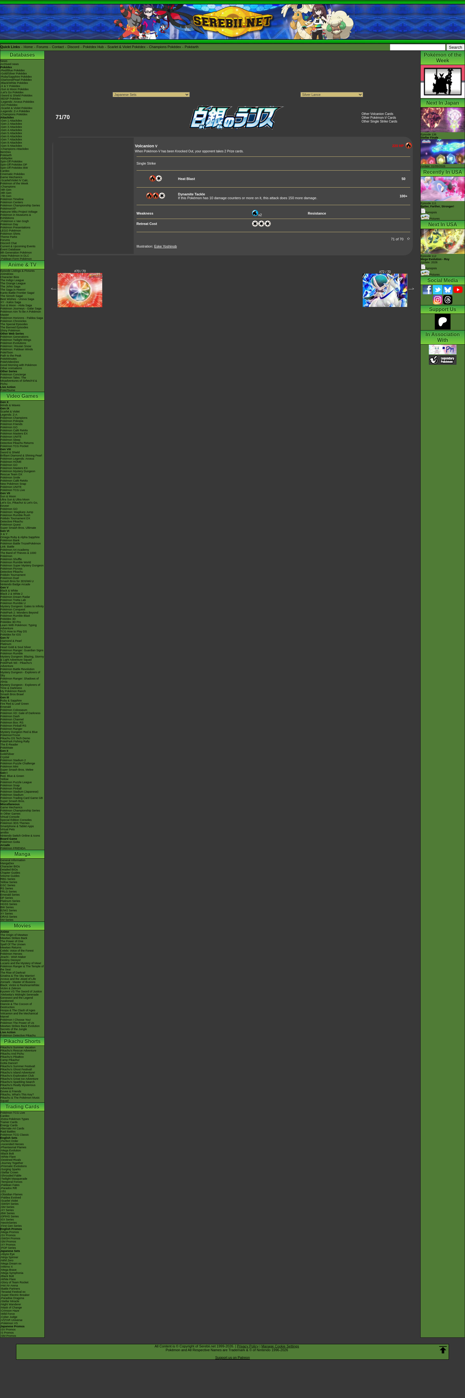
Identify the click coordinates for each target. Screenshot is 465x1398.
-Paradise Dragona (12, 1298)
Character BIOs (10, 866)
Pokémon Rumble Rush (15, 515)
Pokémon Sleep (10, 439)
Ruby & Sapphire (11, 700)
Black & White (9, 590)
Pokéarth (192, 47)
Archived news (9, 64)
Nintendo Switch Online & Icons (20, 835)
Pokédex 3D (8, 618)
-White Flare (8, 1156)
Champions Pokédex (165, 47)
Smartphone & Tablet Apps (17, 826)
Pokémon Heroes (11, 953)
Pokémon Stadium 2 (13, 760)
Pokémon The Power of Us (17, 1022)
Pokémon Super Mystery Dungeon (22, 565)
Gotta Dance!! (9, 1063)
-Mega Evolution (10, 1150)
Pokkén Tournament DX (15, 518)
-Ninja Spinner (9, 1257)
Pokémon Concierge (13, 374)
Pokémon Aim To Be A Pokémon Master (20, 313)
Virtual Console (10, 816)
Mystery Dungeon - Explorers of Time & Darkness (20, 686)
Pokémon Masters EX (14, 433)
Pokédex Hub (93, 47)
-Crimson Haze (9, 1310)
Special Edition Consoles (16, 820)
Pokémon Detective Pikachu (18, 1035)
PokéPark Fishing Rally (15, 741)
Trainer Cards (9, 1122)
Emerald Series (10, 894)
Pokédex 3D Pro (10, 622)
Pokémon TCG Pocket (14, 446)
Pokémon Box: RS (12, 722)
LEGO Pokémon (10, 230)
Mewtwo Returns (10, 947)
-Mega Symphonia (11, 1273)
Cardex (4, 170)
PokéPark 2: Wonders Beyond (19, 612)
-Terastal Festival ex (12, 1291)
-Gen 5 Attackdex (11, 133)
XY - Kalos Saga (10, 302)
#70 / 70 (80, 271)
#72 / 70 (385, 272)
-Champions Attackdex (14, 148)
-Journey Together (11, 1163)
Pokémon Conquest (12, 609)
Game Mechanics (11, 177)
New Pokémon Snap (13, 483)
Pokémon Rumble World (15, 562)
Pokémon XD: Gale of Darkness (20, 713)
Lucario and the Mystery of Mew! (20, 963)
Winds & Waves (10, 405)
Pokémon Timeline (12, 199)
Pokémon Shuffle (11, 559)
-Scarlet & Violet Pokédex (16, 108)
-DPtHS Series (9, 1216)
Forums (42, 47)
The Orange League (13, 283)
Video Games (22, 396)
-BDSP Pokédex (10, 98)
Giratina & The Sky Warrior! (17, 975)
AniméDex (7, 274)
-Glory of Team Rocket (14, 1282)
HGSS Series (8, 904)
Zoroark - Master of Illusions (18, 982)
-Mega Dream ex (10, 1263)
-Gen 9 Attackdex (11, 145)
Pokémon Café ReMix (14, 430)
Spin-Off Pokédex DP (13, 164)
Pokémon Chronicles (13, 321)
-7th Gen (5, 196)
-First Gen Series (11, 1225)
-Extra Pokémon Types (14, 1119)
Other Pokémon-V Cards (378, 117)
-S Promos (7, 1332)
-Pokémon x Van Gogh (14, 221)
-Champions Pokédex (13, 114)
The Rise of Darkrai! (12, 972)
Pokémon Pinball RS (13, 725)
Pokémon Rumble (11, 653)
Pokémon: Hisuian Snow (15, 346)
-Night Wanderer (10, 1304)
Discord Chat (8, 243)
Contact (58, 47)
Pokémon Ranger (11, 728)
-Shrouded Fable (10, 1175)
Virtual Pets (7, 829)
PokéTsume (7, 390)
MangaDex (7, 863)
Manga (22, 854)
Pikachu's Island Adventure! (17, 1072)
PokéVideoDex (9, 361)
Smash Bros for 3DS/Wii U (17, 581)
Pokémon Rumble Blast (15, 615)
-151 (3, 1191)
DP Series (6, 897)
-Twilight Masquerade (13, 1178)
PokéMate (6, 747)
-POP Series (8, 1247)
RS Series (6, 888)
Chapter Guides (10, 872)
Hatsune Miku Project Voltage (18, 211)
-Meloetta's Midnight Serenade (19, 994)
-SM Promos (8, 1241)
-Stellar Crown (9, 1172)
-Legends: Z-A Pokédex (15, 111)
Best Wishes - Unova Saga (17, 299)
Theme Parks (8, 236)
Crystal (4, 757)
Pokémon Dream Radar (15, 596)
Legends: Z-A (8, 414)
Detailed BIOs (9, 869)
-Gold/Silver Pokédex (13, 73)
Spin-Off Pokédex (11, 161)
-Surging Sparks (10, 1169)
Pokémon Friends (11, 424)
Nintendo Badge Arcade (15, 584)
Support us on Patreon (232, 1357)
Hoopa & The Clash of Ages (17, 1010)
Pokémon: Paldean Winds (16, 349)
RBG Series (7, 879)
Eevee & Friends (10, 1091)
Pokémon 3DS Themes (15, 823)
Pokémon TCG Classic (14, 1134)
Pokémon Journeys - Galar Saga (21, 308)
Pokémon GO (9, 427)
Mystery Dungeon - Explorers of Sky (20, 674)
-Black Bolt (7, 1153)
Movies (22, 925)
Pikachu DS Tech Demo (15, 738)
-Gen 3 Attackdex (11, 126)
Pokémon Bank (10, 540)
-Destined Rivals (10, 1159)
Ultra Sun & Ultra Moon (15, 499)
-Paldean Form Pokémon (16, 258)
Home (28, 47)
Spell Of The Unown (12, 944)
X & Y (4, 534)
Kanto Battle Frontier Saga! (17, 292)
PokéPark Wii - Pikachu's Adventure (16, 664)
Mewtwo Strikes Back (13, 938)
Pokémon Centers (11, 202)
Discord (73, 47)
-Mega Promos (9, 1232)
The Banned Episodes (14, 327)
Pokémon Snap (10, 785)
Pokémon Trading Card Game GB (21, 798)
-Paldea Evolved (10, 1197)
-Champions (8, 186)
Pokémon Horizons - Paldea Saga (21, 317)
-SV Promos (8, 1235)
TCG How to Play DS (13, 631)
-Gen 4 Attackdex (11, 130)
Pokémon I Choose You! (15, 1019)
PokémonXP (8, 208)
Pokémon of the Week (14, 183)
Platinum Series (10, 901)
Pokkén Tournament (12, 574)
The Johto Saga (10, 286)
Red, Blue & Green (12, 776)
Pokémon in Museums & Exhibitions (15, 216)
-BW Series (7, 1213)
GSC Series (7, 885)
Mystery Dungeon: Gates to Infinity (22, 606)
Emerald (5, 706)
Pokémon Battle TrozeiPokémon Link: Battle (20, 545)
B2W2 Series (8, 910)
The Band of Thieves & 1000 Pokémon (18, 554)
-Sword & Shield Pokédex (16, 95)
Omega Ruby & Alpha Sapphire (20, 537)
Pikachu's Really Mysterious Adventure (18, 1087)
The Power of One (11, 941)
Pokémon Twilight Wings (15, 339)
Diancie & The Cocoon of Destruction (16, 1005)
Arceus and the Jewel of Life (18, 978)
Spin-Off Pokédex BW (14, 167)
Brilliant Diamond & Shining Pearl (21, 455)
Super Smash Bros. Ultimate (18, 527)
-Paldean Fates (10, 1185)
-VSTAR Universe (11, 1320)
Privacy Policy (247, 1346)
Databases (22, 54)
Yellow (4, 779)
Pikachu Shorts (22, 1041)
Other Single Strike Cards (379, 121)
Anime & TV (22, 264)
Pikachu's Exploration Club (17, 1075)
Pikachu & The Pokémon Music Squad (20, 1099)
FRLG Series (8, 891)
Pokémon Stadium (12, 794)
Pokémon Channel (12, 719)
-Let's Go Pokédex (12, 92)
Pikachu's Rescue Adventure (18, 1050)
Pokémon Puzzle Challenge (17, 763)
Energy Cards (9, 1125)
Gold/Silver (7, 754)
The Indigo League (12, 280)
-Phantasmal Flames (13, 1147)
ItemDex (5, 152)
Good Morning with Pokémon (18, 365)
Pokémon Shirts (10, 233)
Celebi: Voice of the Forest (17, 950)
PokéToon (6, 352)
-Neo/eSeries (8, 1222)
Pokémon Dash (10, 716)
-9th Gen (5, 189)
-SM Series (7, 1207)
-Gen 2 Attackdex (11, 123)
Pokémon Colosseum (13, 710)
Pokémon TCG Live (12, 490)
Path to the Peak (10, 355)
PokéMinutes (8, 358)
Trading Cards (22, 1106)
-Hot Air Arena (9, 1285)
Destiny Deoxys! (10, 960)
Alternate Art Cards (12, 1128)
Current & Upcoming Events (18, 246)
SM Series (7, 919)
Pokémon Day (9, 224)
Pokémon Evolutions (13, 343)
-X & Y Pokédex (10, 86)
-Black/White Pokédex (14, 83)
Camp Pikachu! (10, 1060)
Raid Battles (8, 1131)
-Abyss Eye (7, 1254)
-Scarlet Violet (9, 1200)
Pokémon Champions (13, 417)
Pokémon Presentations (15, 227)
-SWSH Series (9, 1203)
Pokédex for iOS (10, 634)
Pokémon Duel (9, 578)
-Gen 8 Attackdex (11, 142)
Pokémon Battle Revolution (17, 669)
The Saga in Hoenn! (12, 289)
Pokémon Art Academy (14, 549)
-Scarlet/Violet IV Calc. (14, 180)
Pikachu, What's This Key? (17, 1094)
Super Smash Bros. (12, 801)
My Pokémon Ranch (13, 691)
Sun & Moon (8, 496)
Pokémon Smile (10, 477)
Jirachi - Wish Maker (13, 956)
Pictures (430, 218)
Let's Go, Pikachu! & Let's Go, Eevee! (19, 504)
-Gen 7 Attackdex (11, 139)
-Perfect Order (9, 1141)
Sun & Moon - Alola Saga (16, 305)
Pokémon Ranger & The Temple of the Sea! (22, 968)
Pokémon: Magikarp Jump (16, 512)
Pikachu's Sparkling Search (17, 1082)
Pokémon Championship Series (20, 205)
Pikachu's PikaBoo (12, 1056)
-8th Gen (5, 192)
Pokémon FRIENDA (12, 848)
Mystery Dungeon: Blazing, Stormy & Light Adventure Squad (22, 658)
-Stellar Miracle (9, 1301)
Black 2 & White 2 (11, 593)
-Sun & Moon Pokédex (14, 89)
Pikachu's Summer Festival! (17, 1066)
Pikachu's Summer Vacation (18, 1047)
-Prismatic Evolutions (13, 1166)
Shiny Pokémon (10, 330)
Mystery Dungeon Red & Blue (19, 732)
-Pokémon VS (9, 1323)
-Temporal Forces (11, 1181)
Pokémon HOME (11, 461)
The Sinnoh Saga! (11, 296)
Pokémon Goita (10, 842)
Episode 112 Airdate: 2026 (435, 259)
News (4, 61)
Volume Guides (10, 875)
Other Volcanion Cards (377, 114)
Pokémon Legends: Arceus (17, 458)
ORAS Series (8, 916)
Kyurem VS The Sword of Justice (21, 991)
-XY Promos (7, 1244)
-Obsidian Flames (11, 1194)
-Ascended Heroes (12, 1144)
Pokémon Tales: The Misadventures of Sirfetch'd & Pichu (18, 380)
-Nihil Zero (7, 1260)
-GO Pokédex (9, 104)
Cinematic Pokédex (12, 174)
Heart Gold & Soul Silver (15, 647)
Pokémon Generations (14, 336)
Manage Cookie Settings (280, 1346)
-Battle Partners (10, 1288)
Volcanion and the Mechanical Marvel (19, 1015)
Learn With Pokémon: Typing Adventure (18, 627)
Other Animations (11, 368)
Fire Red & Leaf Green (14, 703)
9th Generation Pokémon (16, 252)
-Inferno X (6, 1266)
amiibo (4, 832)
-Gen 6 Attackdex (11, 136)
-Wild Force (7, 1313)
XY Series (6, 913)
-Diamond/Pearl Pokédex (16, 79)
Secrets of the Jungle (13, 1029)
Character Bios (9, 277)
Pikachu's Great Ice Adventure (19, 1078)
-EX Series (7, 1219)
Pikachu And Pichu (12, 1053)
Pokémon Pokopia (11, 421)
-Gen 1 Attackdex (11, 120)
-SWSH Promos (10, 1238)
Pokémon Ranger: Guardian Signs (21, 650)
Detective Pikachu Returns (17, 443)
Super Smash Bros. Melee (16, 769)
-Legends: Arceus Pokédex (17, 101)
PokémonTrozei (10, 735)
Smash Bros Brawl (12, 694)
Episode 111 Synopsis (437, 208)
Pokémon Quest (10, 524)
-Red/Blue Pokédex (12, 70)
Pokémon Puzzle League (16, 782)
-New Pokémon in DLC (14, 255)
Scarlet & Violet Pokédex (126, 47)
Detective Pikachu (11, 521)
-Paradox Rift (8, 1188)
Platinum (5, 644)
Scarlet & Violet (10, 411)
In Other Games (10, 813)
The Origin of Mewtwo (14, 935)
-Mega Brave (8, 1269)
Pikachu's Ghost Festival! (16, 1069)
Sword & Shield (10, 452)
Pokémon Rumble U (13, 603)
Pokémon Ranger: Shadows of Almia (19, 680)
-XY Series (7, 1210)
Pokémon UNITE (11, 436)
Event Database (10, 249)
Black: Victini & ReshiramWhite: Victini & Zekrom (20, 987)
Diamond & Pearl (11, 640)
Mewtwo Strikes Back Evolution (20, 1026)
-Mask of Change (11, 1307)
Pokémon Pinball (11, 788)
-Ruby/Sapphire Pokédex (16, 76)
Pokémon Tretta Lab (13, 600)
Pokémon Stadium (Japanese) (19, 791)
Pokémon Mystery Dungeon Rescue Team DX (17, 473)
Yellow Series (8, 882)
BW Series (7, 907)
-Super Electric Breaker (15, 1295)
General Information (12, 860)
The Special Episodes (14, 324)
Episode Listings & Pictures (17, 270)
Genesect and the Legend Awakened (16, 999)
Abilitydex (6, 158)
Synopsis (429, 268)
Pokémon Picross (11, 568)
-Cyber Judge (8, 1317)
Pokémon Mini (9, 766)
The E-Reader (9, 744)
